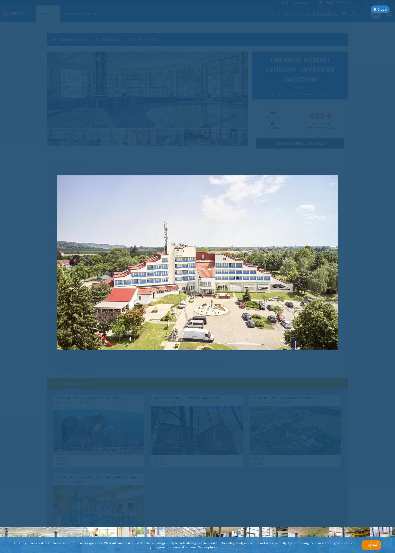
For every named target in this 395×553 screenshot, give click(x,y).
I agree (371, 545)
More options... (209, 547)
